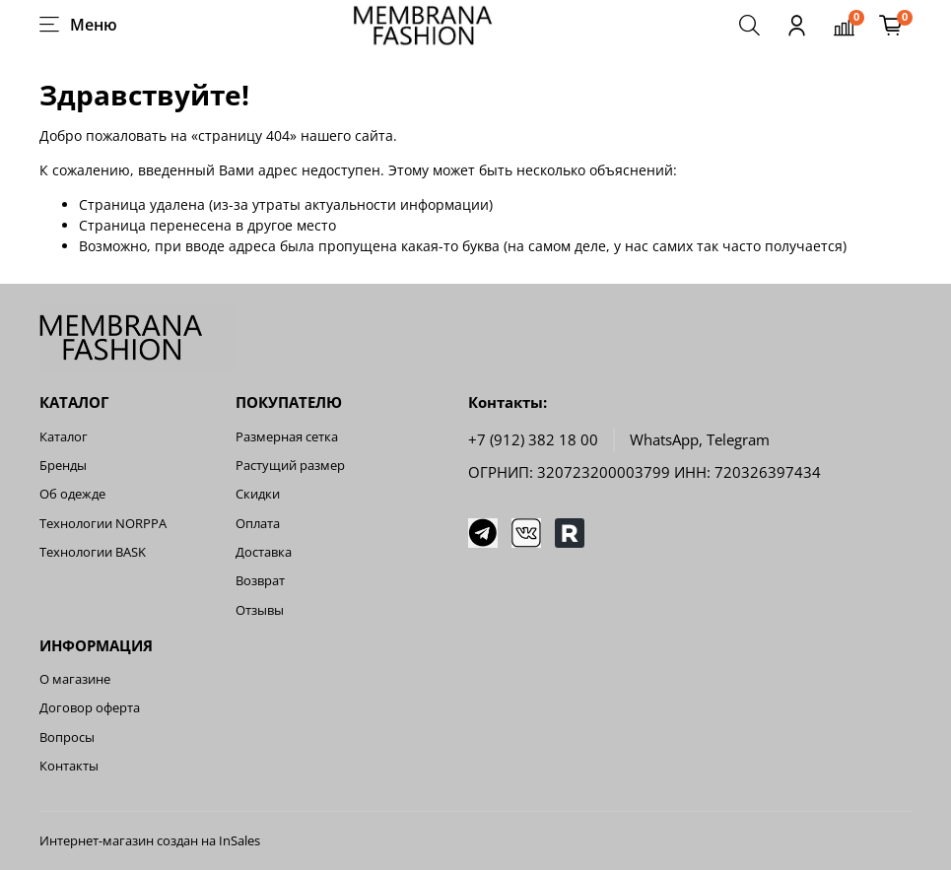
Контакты (69, 766)
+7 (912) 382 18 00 (533, 440)
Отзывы (260, 610)
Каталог (63, 437)
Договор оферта (89, 708)
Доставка (264, 552)
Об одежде (72, 494)
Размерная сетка (287, 437)
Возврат (260, 580)
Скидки (258, 494)
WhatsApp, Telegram (700, 440)
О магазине (74, 679)
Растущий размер (290, 465)
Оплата (258, 523)
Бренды (63, 465)
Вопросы (67, 737)
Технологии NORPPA (103, 523)
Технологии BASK (92, 552)
